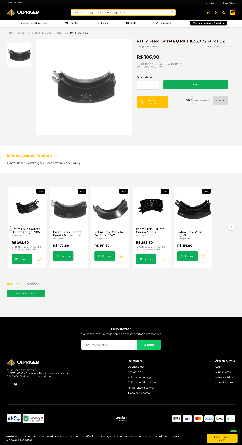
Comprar (195, 85)
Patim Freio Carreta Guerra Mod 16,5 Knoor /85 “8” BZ (165, 235)
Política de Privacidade (142, 387)
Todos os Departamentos (31, 23)
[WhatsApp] (208, 12)
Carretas (71, 23)
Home (10, 33)
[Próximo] (231, 230)
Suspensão (163, 23)
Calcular (220, 101)
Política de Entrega (140, 382)
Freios (102, 23)
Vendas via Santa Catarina (208, 23)
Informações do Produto (29, 156)
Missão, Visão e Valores (141, 393)
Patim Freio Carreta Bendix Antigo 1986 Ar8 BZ (29, 235)
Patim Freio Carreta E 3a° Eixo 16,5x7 (118, 238)
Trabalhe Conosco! (15, 3)
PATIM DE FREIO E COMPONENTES (47, 33)
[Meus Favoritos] (223, 12)
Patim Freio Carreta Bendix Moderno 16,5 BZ (74, 238)
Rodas (131, 23)
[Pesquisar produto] (172, 12)
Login (218, 372)
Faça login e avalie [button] (26, 299)
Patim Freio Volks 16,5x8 (211, 237)
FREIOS (20, 33)
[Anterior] (10, 230)
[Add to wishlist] (152, 102)
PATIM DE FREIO (79, 33)
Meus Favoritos (224, 387)
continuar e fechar (222, 438)
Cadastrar (149, 350)
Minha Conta (210, 3)
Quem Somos (136, 372)
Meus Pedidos (229, 3)
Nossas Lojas (135, 377)
